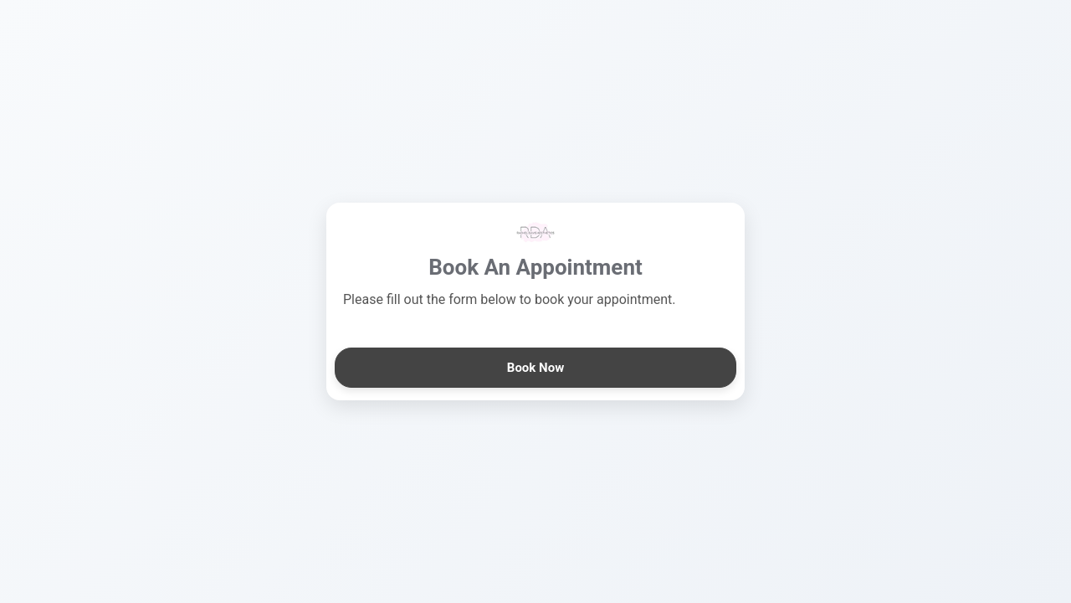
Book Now (535, 367)
